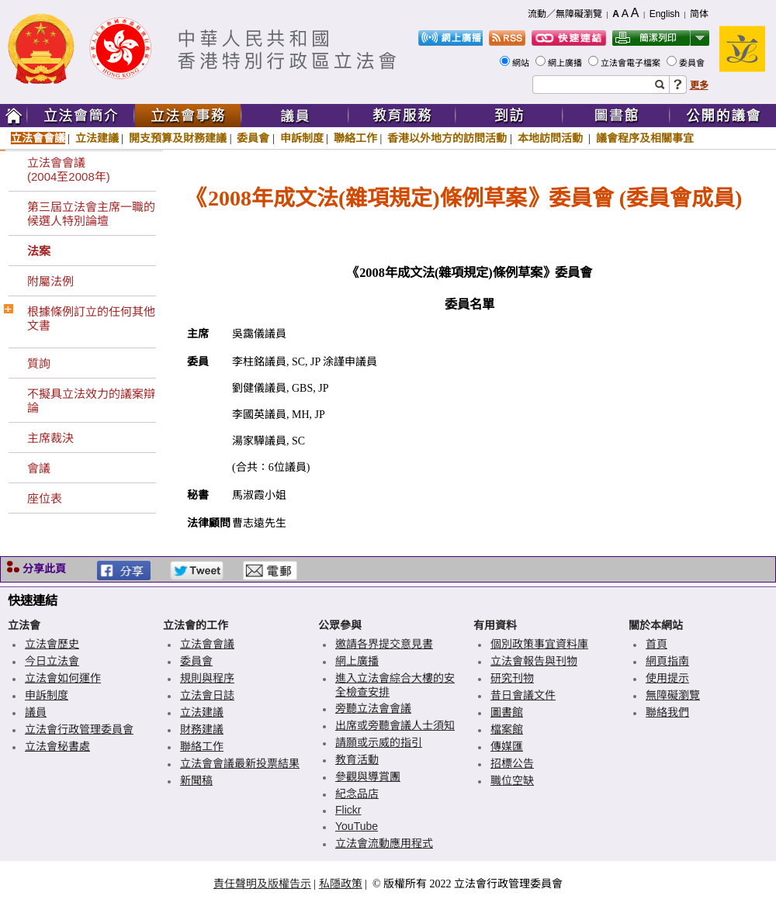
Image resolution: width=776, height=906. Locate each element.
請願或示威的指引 (378, 742)
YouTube (356, 826)
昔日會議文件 (523, 695)
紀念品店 (357, 793)
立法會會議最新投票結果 (240, 763)
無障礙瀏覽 (673, 695)
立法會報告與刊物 (533, 661)
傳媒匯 (506, 746)
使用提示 (667, 678)
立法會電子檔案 (632, 62)
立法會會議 (38, 138)
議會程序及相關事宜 (645, 138)
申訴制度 (302, 138)
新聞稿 (196, 780)
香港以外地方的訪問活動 (447, 138)
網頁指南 (667, 661)
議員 (36, 712)
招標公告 (512, 763)
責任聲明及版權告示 (262, 883)
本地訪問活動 (552, 138)
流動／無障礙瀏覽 (565, 14)
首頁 (656, 644)
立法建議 (97, 138)
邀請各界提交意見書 (384, 644)
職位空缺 (512, 780)
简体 (699, 14)
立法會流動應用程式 (384, 843)
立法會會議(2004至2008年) (68, 169)
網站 (522, 62)
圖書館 (506, 712)
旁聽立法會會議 (373, 708)
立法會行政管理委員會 (79, 729)
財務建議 (201, 729)
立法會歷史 (52, 644)
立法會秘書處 (57, 746)
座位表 (44, 498)
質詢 (38, 363)
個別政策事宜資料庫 (539, 644)
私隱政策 (340, 883)
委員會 (693, 62)
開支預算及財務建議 (178, 138)
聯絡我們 (667, 712)
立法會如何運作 (63, 678)
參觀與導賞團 (367, 776)
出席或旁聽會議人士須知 (395, 725)
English (665, 14)
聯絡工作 (355, 138)
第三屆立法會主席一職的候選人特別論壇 (91, 213)
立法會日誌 (207, 695)
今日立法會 (52, 661)
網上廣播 (566, 62)
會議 (38, 468)
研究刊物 (512, 678)
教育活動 (357, 759)
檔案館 (506, 729)
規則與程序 (207, 678)
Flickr (348, 810)
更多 (699, 85)
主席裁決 (50, 437)
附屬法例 (50, 281)
